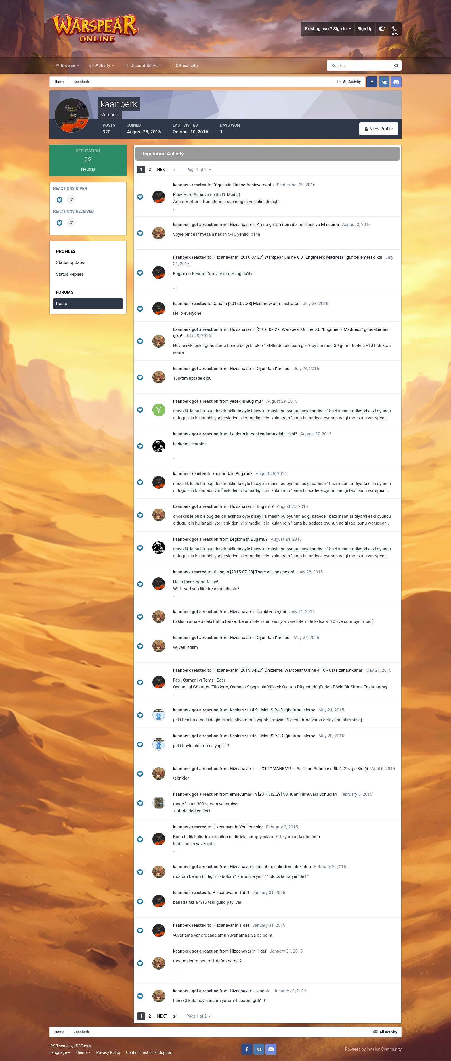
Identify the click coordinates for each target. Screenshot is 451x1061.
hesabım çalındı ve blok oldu (284, 866)
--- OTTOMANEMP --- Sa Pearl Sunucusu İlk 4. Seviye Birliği (312, 768)
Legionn (237, 434)
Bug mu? (254, 401)
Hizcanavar (240, 224)
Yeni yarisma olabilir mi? (274, 434)
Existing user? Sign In (328, 29)
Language (59, 1052)
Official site (186, 65)
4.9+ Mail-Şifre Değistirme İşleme (283, 710)
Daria (218, 303)
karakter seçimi (271, 611)
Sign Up (365, 28)
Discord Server (144, 65)
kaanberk (182, 184)
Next (162, 169)
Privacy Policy (108, 1052)
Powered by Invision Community (373, 1049)
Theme (83, 1052)
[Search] (339, 65)
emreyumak (241, 794)
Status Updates (70, 262)
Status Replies (69, 274)
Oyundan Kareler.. (274, 368)
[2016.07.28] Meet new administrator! (264, 303)
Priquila (220, 184)
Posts (61, 303)
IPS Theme (58, 1046)
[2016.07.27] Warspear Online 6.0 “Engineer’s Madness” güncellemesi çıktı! (310, 257)
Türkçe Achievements (253, 184)
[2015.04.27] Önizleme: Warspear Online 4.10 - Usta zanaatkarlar (300, 670)
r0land (219, 572)
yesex (235, 401)
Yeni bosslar (251, 827)
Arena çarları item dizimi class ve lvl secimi (298, 224)
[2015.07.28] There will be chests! (262, 572)
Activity (102, 65)
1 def (244, 892)
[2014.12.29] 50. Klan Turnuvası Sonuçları (297, 794)
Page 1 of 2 (198, 169)
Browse (68, 65)
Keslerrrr (238, 710)
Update (264, 990)
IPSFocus (82, 1046)
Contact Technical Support (149, 1052)
